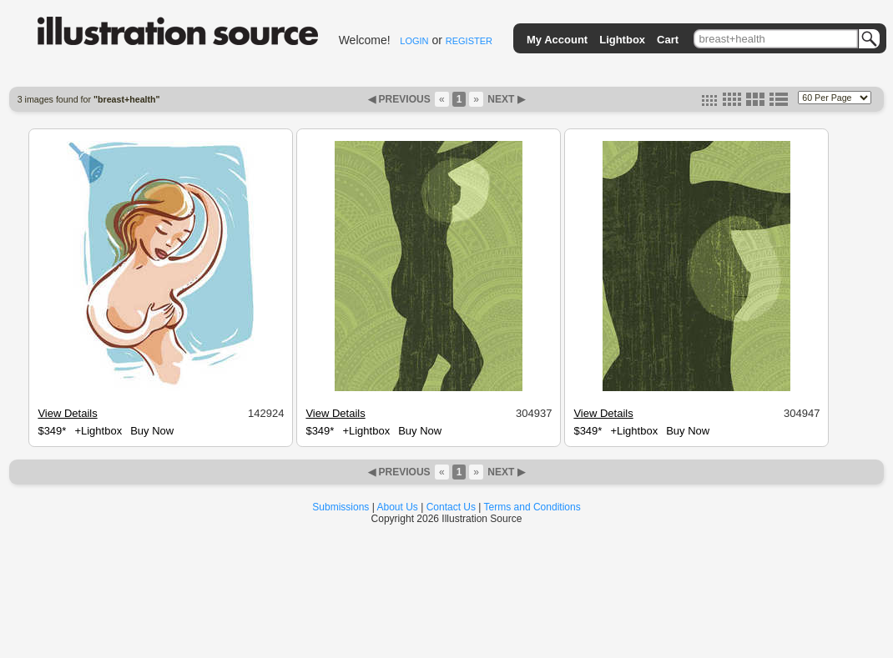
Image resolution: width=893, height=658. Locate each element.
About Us (397, 507)
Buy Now (152, 430)
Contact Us (451, 507)
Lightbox (622, 39)
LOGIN (414, 41)
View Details (67, 413)
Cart (668, 39)
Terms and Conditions (532, 507)
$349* (52, 430)
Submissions (340, 507)
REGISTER (469, 41)
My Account (557, 39)
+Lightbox (98, 430)
